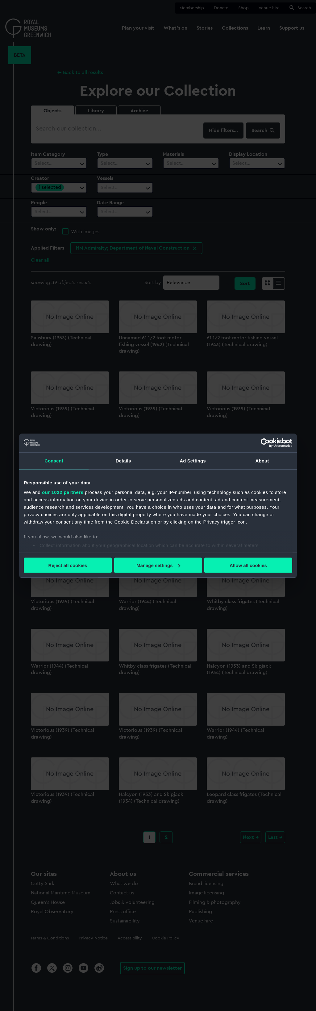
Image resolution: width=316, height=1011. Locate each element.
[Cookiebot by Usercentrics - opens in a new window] (265, 442)
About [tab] (262, 460)
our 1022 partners (62, 492)
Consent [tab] (53, 460)
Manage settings (158, 565)
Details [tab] (123, 460)
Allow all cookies (248, 565)
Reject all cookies (67, 565)
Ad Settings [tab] (193, 460)
